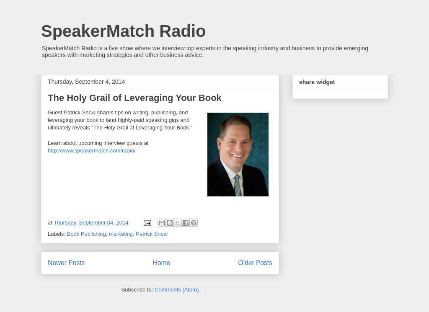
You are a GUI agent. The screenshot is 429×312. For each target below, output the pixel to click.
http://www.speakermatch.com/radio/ (92, 150)
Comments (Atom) (177, 289)
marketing (121, 234)
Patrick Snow (152, 234)
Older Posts (255, 262)
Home (162, 262)
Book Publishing (86, 234)
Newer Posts (66, 262)
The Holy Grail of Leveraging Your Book (135, 98)
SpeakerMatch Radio (123, 31)
